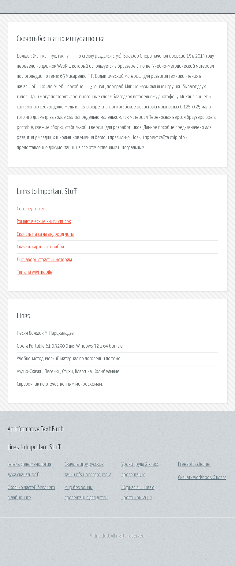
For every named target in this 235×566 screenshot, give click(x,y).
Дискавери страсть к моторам (44, 259)
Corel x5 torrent (32, 209)
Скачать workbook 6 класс (202, 477)
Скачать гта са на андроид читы (45, 234)
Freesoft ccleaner (194, 464)
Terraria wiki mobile (34, 272)
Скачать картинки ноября (40, 247)
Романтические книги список (44, 221)
